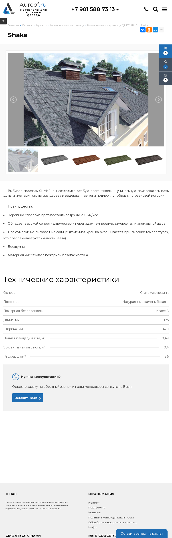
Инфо (92, 527)
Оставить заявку (27, 398)
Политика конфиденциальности (111, 517)
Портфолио (96, 507)
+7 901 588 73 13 (95, 9)
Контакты (94, 512)
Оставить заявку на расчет (142, 534)
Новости (94, 502)
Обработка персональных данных (112, 522)
